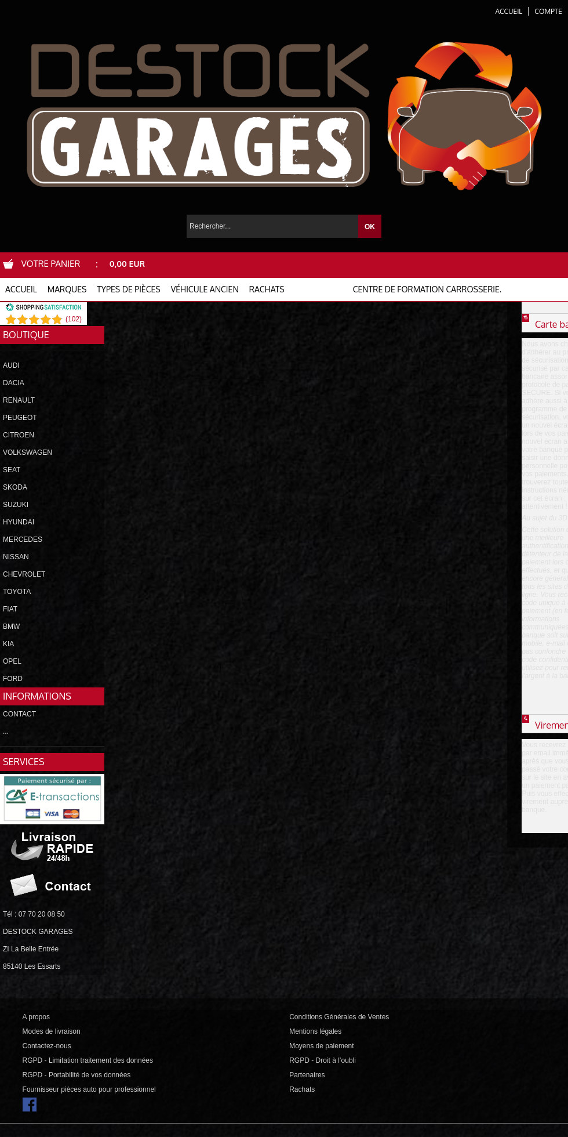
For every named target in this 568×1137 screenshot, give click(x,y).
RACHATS (267, 289)
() (73, 319)
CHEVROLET (24, 574)
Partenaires (307, 1075)
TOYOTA (17, 592)
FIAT (10, 609)
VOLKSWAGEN (27, 452)
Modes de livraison (52, 1031)
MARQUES (67, 289)
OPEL (12, 661)
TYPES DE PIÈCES (128, 289)
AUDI (11, 365)
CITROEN (18, 435)
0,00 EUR (127, 264)
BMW (11, 626)
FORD (13, 679)
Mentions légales (315, 1031)
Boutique (26, 335)
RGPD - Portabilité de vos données (77, 1075)
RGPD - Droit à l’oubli (322, 1060)
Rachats (302, 1089)
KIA (8, 644)
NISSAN (16, 557)
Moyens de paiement (321, 1046)
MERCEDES (22, 539)
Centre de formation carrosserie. (427, 289)
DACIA (13, 383)
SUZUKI (15, 505)
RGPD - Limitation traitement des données (88, 1060)
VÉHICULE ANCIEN (205, 289)
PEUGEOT (20, 418)
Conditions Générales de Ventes (339, 1017)
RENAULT (19, 400)
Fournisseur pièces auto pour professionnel (89, 1089)
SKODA (15, 487)
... (6, 731)
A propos (36, 1017)
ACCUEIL (21, 289)
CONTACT (19, 714)
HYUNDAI (18, 522)
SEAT (11, 470)
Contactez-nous (47, 1046)
